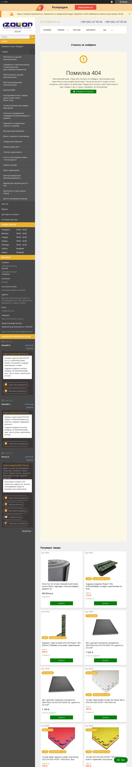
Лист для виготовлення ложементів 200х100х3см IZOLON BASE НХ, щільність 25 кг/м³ (104, 645)
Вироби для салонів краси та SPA (15, 184)
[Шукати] (32, 37)
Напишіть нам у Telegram (12, 46)
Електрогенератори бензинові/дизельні (12, 176)
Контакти (90, 30)
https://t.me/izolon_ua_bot (12, 319)
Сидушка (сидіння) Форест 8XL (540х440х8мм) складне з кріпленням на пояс (104, 586)
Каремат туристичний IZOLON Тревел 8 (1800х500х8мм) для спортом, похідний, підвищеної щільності (16, 420)
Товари (5, 51)
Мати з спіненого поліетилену (16, 136)
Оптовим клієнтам (9, 219)
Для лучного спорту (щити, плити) (14, 192)
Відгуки (5, 209)
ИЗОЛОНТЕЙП (9, 90)
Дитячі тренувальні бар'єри (15, 198)
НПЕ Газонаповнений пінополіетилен (12, 83)
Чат (120, 760)
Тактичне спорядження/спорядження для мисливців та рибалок (16, 115)
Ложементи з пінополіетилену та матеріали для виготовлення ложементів (16, 67)
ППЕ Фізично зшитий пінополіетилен (12, 58)
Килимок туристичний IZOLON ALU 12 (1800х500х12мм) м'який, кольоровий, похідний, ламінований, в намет (16, 361)
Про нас (5, 204)
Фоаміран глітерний (84, 91)
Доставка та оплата (10, 214)
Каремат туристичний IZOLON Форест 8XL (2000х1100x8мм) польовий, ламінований (61, 644)
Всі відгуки (26, 531)
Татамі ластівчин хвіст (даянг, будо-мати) (16, 106)
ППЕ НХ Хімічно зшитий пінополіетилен (13, 76)
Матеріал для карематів (13, 131)
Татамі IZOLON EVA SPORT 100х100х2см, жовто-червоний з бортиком (104, 758)
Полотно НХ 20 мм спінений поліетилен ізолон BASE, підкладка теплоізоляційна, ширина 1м (60, 586)
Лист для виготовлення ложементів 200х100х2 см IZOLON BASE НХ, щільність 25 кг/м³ (61, 702)
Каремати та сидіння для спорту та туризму (14, 124)
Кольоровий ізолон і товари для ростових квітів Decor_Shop (15, 97)
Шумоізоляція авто (11, 147)
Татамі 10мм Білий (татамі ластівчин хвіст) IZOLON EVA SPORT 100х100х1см (105, 701)
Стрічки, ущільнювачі (12, 152)
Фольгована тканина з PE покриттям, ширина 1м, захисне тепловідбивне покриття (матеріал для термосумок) (17, 485)
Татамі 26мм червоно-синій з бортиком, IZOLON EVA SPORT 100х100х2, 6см (60, 758)
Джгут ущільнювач (11, 170)
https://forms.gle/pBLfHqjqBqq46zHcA (17, 331)
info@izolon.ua (8, 311)
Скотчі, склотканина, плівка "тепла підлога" (15, 158)
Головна (47, 30)
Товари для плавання (12, 141)
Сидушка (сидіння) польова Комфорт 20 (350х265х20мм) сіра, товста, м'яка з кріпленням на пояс (17, 372)
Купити (61, 603)
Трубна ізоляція (10, 165)
